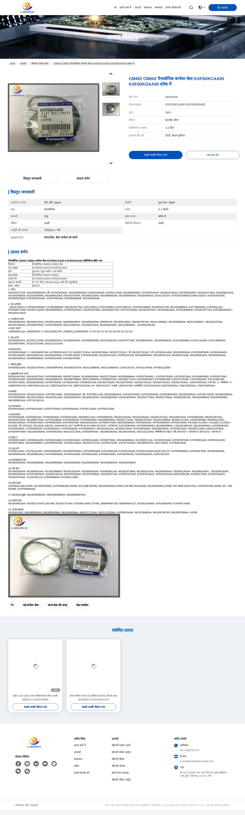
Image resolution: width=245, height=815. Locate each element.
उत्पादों (137, 7)
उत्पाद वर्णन (83, 178)
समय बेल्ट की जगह (57, 605)
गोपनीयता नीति (22, 805)
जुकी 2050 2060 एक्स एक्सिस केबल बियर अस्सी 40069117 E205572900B (35, 697)
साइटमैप (34, 805)
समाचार (159, 7)
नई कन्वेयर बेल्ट (31, 605)
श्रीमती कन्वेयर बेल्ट (40, 63)
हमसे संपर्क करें (173, 7)
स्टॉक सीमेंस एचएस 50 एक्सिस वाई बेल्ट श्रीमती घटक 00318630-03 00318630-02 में (93, 697)
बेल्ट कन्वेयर (82, 605)
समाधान (148, 7)
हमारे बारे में (125, 7)
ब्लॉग (76, 765)
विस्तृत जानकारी (32, 178)
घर (115, 7)
